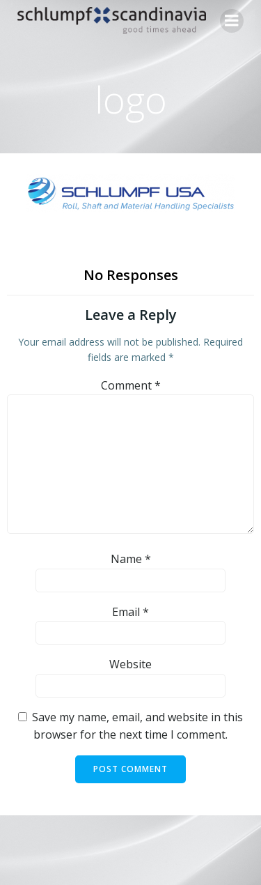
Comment (131, 385)
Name (131, 559)
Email (130, 612)
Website (130, 664)
